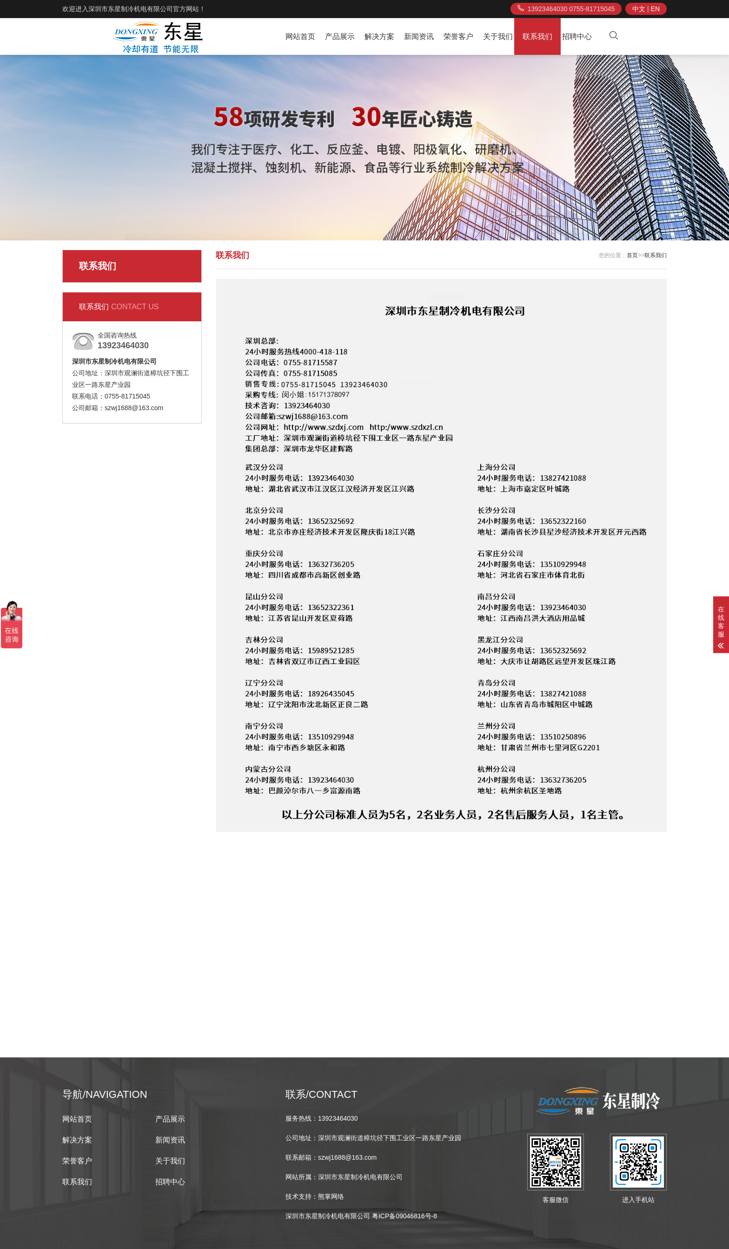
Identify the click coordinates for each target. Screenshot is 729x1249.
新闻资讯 (419, 36)
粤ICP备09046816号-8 (404, 1216)
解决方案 (379, 36)
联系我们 (537, 36)
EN (655, 9)
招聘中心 (577, 36)
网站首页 (300, 36)
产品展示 (340, 36)
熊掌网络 (331, 1196)
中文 (638, 9)
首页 (632, 255)
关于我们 (498, 36)
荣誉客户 (458, 36)
